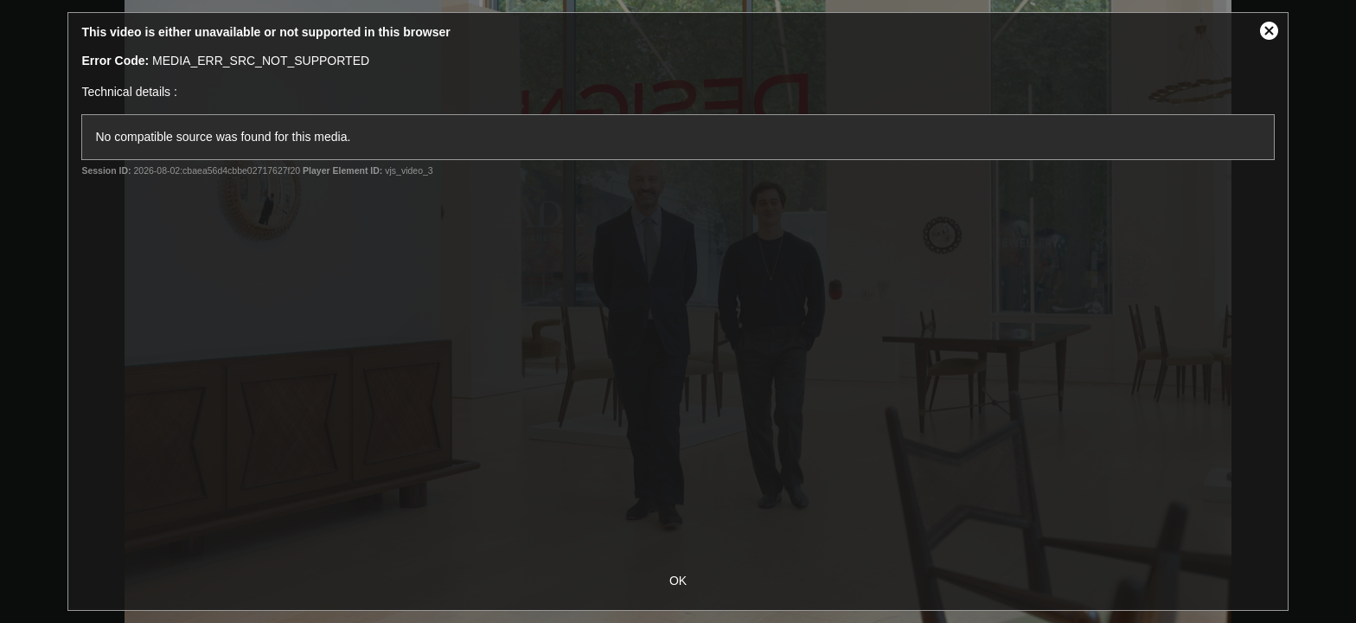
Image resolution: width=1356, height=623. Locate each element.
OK (678, 581)
